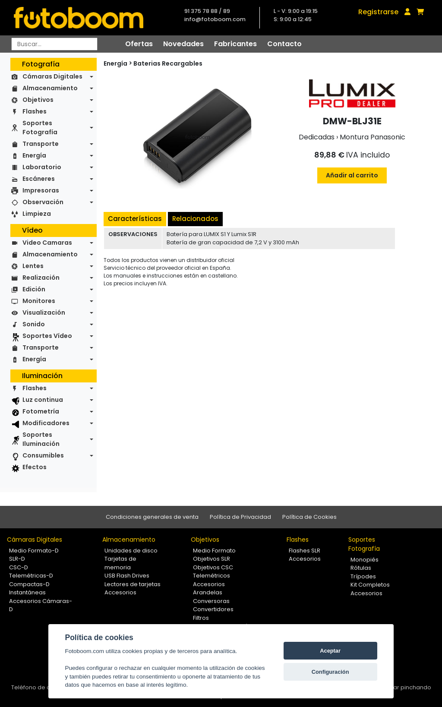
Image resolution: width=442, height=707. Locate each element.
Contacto (284, 44)
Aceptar (330, 650)
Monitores (38, 301)
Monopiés (364, 560)
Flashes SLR (304, 550)
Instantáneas (27, 592)
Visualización (43, 312)
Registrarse (378, 12)
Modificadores (45, 423)
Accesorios (120, 592)
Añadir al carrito (352, 175)
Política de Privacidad (240, 517)
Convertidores (213, 609)
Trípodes (363, 576)
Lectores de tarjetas (132, 584)
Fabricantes (235, 44)
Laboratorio (41, 167)
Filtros (201, 618)
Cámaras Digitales (52, 76)
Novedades (183, 44)
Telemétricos (211, 575)
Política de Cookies (309, 517)
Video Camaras (47, 242)
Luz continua (42, 399)
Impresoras (40, 190)
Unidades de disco (131, 550)
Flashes (34, 111)
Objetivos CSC (213, 567)
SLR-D (17, 559)
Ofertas (139, 44)
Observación (42, 202)
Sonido (33, 324)
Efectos (34, 467)
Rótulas (360, 568)
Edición (33, 289)
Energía (34, 155)
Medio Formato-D (34, 550)
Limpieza (36, 213)
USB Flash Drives (126, 575)
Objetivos (38, 99)
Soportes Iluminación (41, 439)
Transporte (40, 143)
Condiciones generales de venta (152, 517)
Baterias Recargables (167, 63)
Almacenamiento (50, 88)
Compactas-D (29, 584)
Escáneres (38, 178)
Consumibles (43, 455)
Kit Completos (370, 585)
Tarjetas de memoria (120, 563)
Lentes (33, 266)
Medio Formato (214, 550)
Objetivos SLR (211, 559)
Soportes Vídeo (47, 335)
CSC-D (18, 567)
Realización (41, 277)
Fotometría (40, 411)
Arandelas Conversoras (211, 596)
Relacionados (195, 218)
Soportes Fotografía (39, 127)
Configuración (330, 672)
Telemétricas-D (31, 575)
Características (135, 218)
